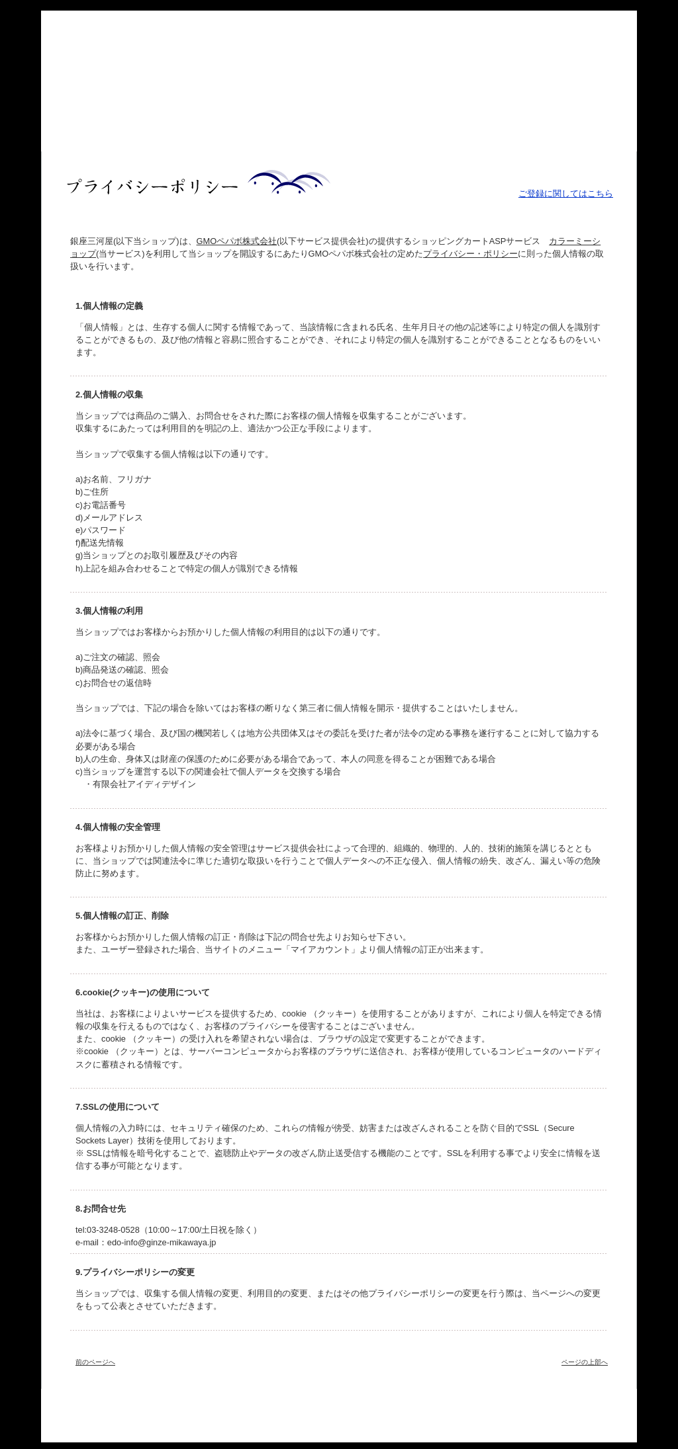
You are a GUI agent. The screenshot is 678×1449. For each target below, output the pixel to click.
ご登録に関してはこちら (565, 193)
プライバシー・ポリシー (470, 254)
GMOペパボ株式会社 (237, 241)
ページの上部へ (584, 1362)
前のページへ (95, 1362)
